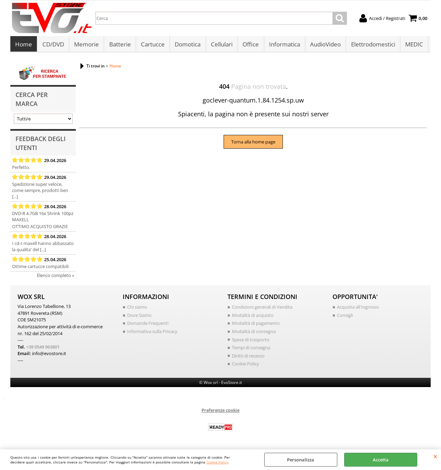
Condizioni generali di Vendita (262, 309)
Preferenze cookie (220, 412)
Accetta (381, 460)
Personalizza (300, 460)
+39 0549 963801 (43, 348)
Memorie (86, 45)
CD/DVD (53, 45)
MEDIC (412, 45)
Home (23, 45)
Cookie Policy (217, 462)
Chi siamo (137, 309)
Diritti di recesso (248, 357)
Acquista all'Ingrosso (358, 309)
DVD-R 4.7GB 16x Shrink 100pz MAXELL (42, 218)
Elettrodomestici (371, 45)
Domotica (187, 45)
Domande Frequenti (147, 325)
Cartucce (152, 45)
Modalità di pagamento (256, 325)
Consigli (345, 317)
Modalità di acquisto (253, 317)
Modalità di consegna (254, 333)
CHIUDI (435, 456)
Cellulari (221, 45)
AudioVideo (324, 45)
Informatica (283, 45)
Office (250, 45)
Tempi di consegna (251, 349)
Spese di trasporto (250, 341)
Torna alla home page (253, 143)
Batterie (119, 45)
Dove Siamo (139, 317)
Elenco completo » (55, 277)
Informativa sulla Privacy (152, 333)
